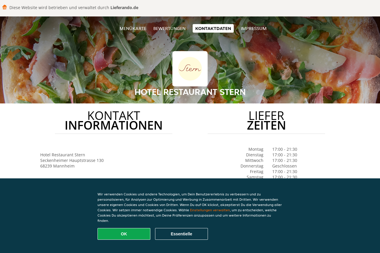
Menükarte (133, 28)
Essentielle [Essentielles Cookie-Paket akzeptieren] (181, 234)
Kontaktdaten (213, 28)
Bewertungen (169, 28)
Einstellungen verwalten (210, 210)
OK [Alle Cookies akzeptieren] (124, 234)
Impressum (254, 28)
